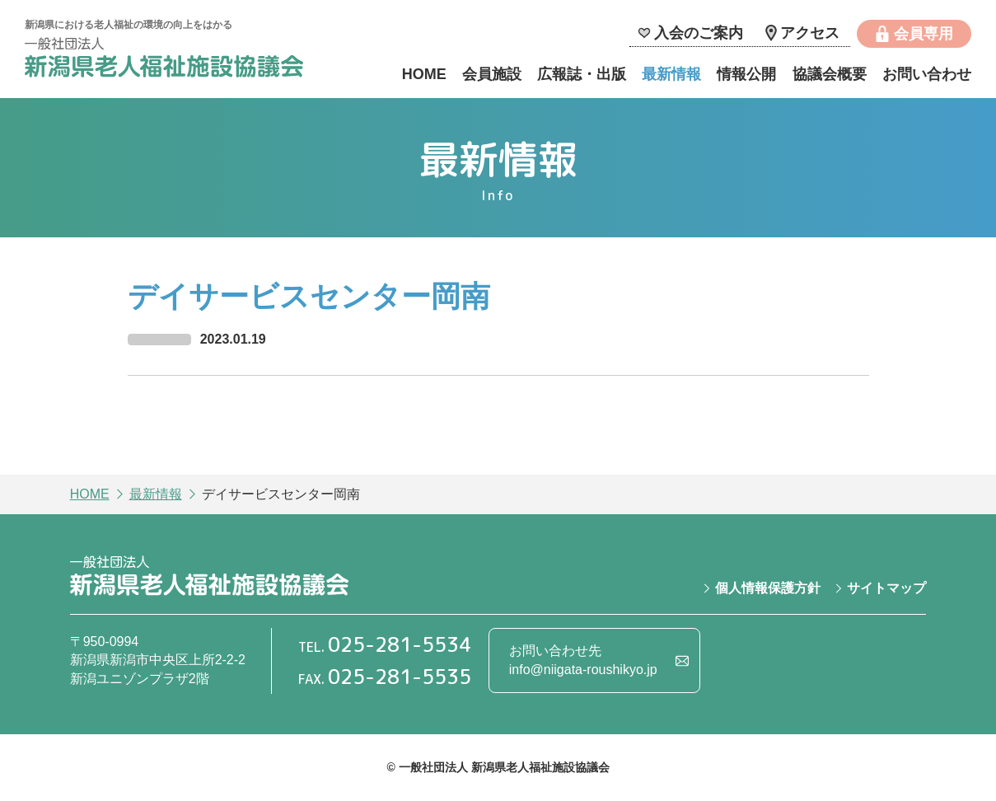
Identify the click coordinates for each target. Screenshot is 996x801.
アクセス (809, 33)
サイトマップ (886, 588)
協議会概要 (830, 74)
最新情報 (671, 74)
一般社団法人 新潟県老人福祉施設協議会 (164, 59)
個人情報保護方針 (768, 588)
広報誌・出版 (581, 74)
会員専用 (923, 34)
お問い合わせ (926, 74)
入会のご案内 (698, 33)
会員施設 (491, 74)
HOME (424, 74)
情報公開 (746, 74)
